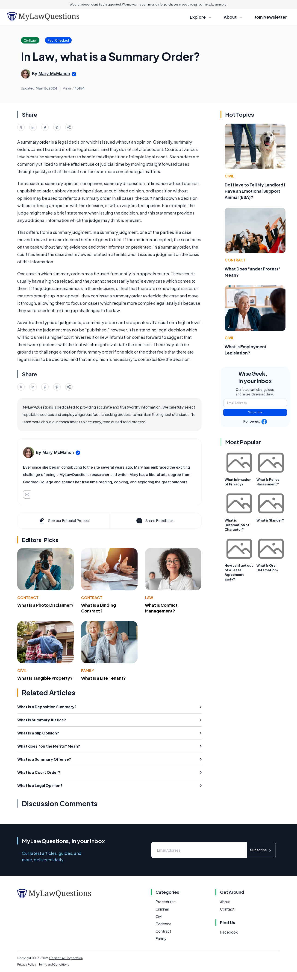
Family (87, 670)
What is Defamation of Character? (237, 524)
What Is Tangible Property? (45, 678)
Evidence (163, 923)
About (225, 901)
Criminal (162, 909)
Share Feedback (154, 520)
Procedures (166, 901)
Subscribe (255, 412)
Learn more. (219, 4)
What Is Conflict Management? (161, 607)
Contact (227, 909)
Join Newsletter (271, 17)
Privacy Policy (26, 964)
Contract (27, 597)
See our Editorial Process (64, 520)
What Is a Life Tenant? (103, 678)
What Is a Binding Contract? (98, 607)
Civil (22, 670)
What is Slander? (270, 520)
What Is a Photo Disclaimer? (45, 605)
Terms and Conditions (54, 964)
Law (149, 597)
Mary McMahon (54, 73)
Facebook (229, 932)
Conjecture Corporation (66, 958)
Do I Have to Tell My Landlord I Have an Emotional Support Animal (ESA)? (255, 191)
